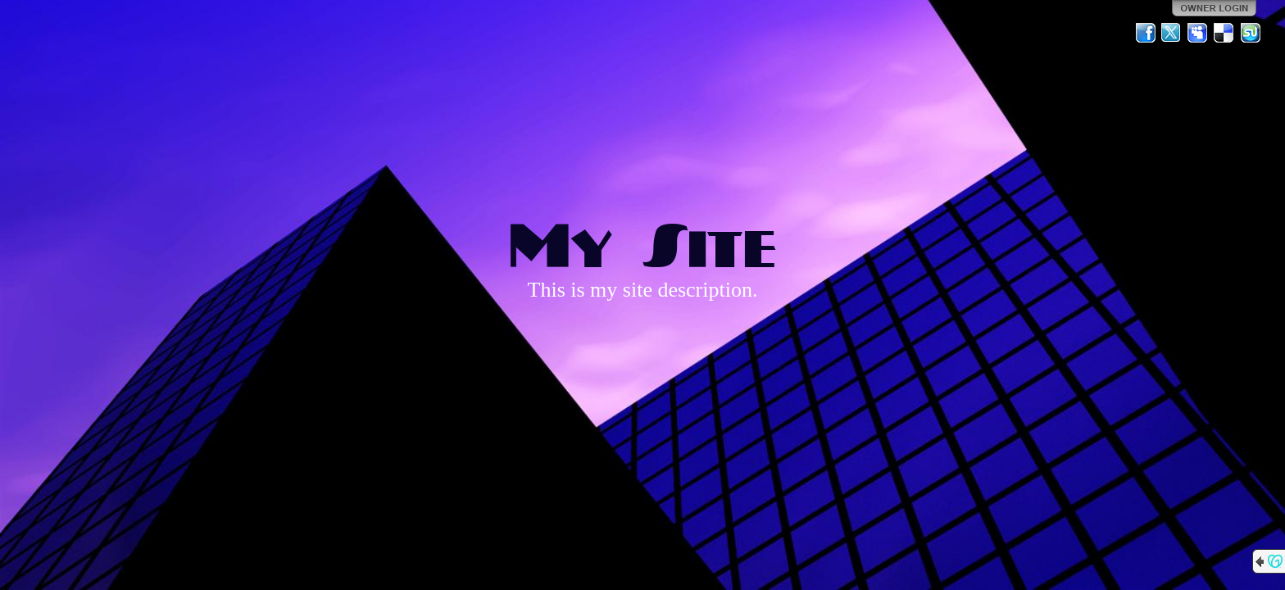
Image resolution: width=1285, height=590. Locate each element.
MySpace (1198, 32)
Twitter (1171, 32)
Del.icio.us (1224, 32)
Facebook (1145, 32)
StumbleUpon (1250, 32)
